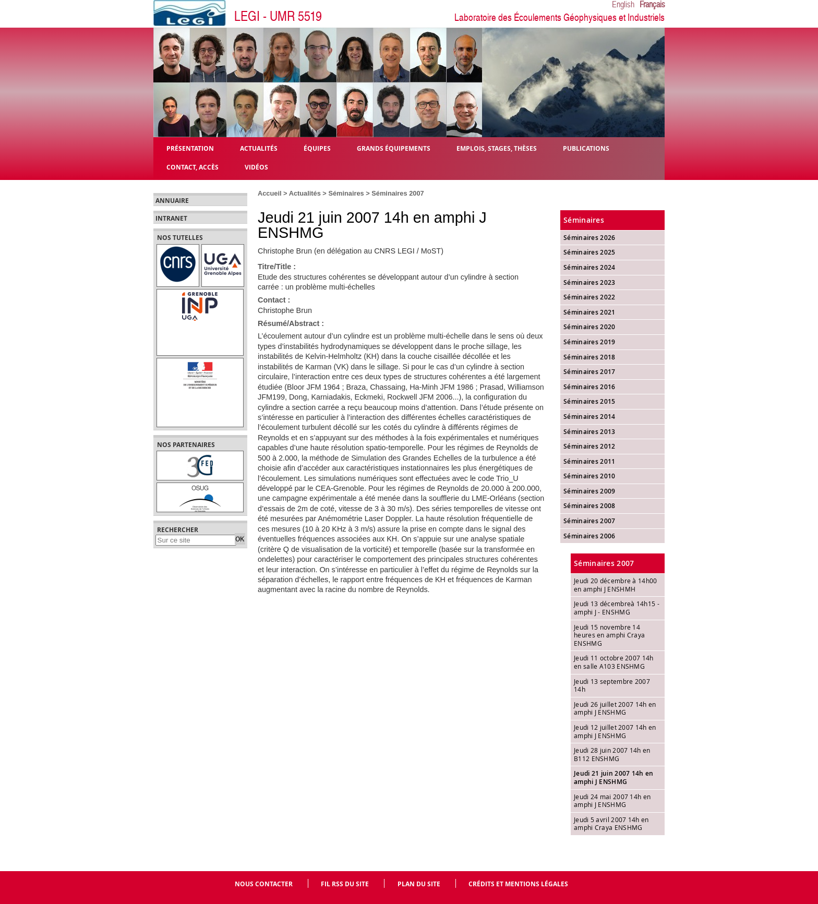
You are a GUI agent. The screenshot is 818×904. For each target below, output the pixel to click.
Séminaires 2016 (589, 386)
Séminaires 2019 (589, 342)
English (623, 5)
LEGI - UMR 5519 (278, 16)
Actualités (305, 193)
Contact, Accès (192, 167)
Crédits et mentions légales (518, 883)
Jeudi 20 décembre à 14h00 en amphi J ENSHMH (615, 584)
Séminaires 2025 (589, 252)
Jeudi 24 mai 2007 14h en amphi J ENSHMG (612, 800)
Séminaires (346, 193)
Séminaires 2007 (397, 193)
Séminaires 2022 (589, 297)
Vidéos (256, 167)
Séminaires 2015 (589, 401)
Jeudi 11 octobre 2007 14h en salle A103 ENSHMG (614, 662)
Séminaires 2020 (589, 326)
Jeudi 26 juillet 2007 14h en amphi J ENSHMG (615, 708)
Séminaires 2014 (589, 416)
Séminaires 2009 (589, 491)
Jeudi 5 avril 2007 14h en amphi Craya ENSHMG (611, 823)
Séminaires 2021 (589, 312)
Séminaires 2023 (589, 282)
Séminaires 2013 (589, 431)
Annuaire (172, 201)
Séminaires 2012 (589, 446)
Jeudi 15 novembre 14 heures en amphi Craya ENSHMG (609, 635)
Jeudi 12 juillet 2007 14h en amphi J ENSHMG (615, 731)
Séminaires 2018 (589, 357)
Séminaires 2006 (589, 536)
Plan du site (419, 883)
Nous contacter (264, 883)
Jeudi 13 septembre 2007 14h (612, 685)
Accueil (270, 193)
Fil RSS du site (345, 883)
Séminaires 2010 (589, 476)
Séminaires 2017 (589, 371)
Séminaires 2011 (589, 461)
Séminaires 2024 (589, 267)
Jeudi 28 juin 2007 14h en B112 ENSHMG (612, 754)
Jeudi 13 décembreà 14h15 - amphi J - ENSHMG (616, 607)
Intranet (171, 218)
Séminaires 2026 (589, 237)
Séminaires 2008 (589, 505)
